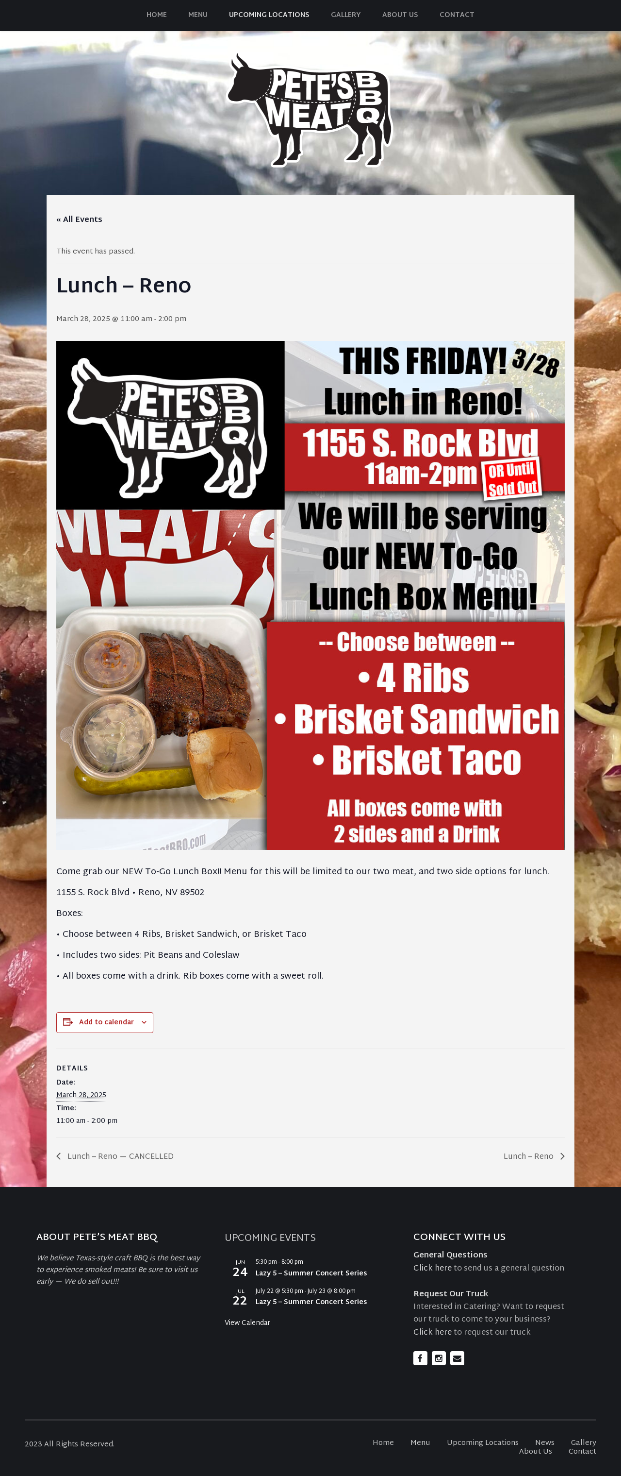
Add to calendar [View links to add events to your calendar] (106, 1023)
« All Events (79, 220)
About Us (400, 15)
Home (157, 15)
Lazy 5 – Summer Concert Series (311, 1274)
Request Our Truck (451, 1294)
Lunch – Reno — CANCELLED (119, 1157)
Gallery (346, 15)
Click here (432, 1268)
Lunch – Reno (530, 1157)
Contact (457, 15)
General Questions (450, 1255)
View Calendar (247, 1323)
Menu (198, 15)
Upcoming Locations (269, 15)
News (545, 1443)
